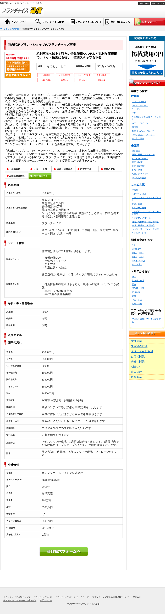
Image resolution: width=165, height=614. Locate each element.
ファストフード (139, 101)
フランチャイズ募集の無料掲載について (110, 597)
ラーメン (136, 109)
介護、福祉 (137, 204)
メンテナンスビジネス (142, 218)
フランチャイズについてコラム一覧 (72, 597)
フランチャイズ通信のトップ (16, 597)
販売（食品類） (139, 166)
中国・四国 (137, 300)
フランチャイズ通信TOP (10, 29)
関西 (134, 296)
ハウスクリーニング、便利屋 (145, 229)
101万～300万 (138, 253)
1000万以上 (137, 264)
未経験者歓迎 (139, 346)
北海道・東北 (138, 280)
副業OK (135, 366)
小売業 (135, 145)
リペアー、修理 (139, 207)
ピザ (134, 113)
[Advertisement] (147, 433)
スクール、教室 (139, 194)
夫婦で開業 (138, 361)
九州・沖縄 (137, 303)
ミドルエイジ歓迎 (142, 351)
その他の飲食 (138, 138)
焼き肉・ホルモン (140, 105)
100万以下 (136, 249)
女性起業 (136, 341)
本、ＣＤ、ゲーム (140, 158)
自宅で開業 (138, 356)
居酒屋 (135, 127)
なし (134, 245)
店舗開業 (136, 377)
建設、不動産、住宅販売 (143, 225)
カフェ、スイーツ (140, 123)
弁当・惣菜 (137, 170)
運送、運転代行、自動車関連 (145, 221)
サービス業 (138, 184)
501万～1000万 (138, 260)
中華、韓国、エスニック (143, 135)
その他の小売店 (139, 177)
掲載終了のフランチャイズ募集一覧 (19, 600)
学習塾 (135, 190)
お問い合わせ (144, 3)
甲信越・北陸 (138, 288)
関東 (134, 284)
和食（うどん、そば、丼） (144, 131)
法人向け (136, 371)
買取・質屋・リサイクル (143, 154)
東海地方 (136, 292)
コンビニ (136, 151)
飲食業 (135, 96)
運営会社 (137, 597)
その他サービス (139, 233)
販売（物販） (138, 162)
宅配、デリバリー (140, 174)
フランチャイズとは (43, 597)
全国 (134, 277)
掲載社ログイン (158, 3)
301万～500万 (138, 257)
